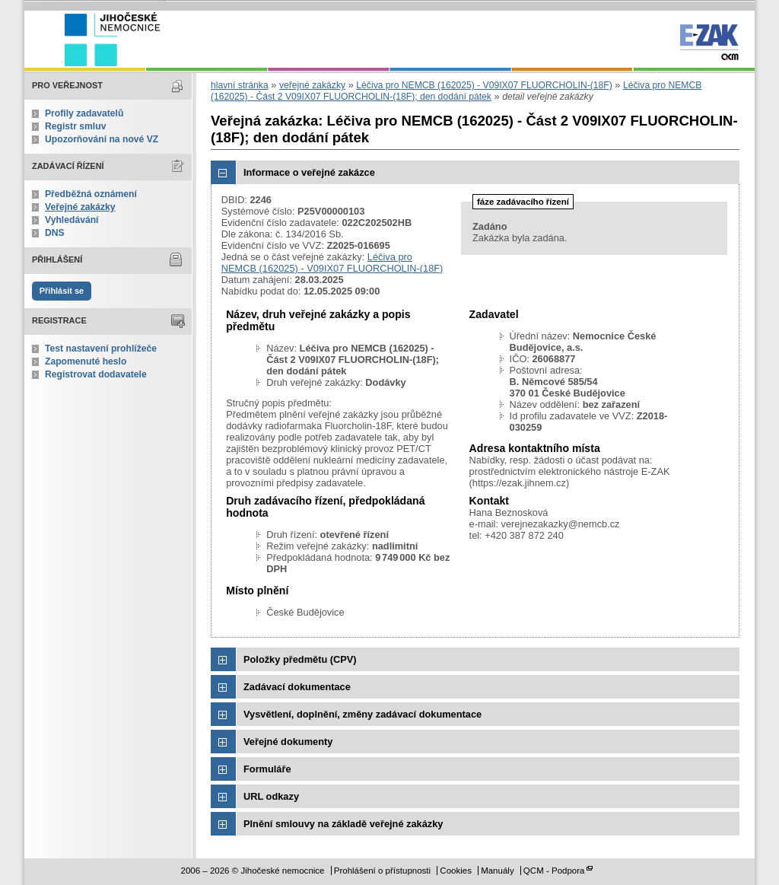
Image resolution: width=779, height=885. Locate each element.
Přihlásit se (62, 290)
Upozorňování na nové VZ (101, 139)
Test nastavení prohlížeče (101, 348)
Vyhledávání (72, 220)
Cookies (456, 870)
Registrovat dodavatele (96, 374)
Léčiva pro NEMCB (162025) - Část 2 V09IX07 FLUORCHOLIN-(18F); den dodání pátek (456, 91)
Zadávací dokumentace (297, 686)
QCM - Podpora (554, 870)
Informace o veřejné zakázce (309, 172)
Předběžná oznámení (91, 194)
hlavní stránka (240, 85)
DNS (55, 233)
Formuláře (267, 769)
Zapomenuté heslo (85, 361)
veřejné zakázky (312, 85)
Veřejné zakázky (80, 207)
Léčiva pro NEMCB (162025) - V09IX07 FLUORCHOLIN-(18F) (484, 85)
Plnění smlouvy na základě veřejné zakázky (343, 823)
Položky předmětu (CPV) (300, 659)
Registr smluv (75, 126)
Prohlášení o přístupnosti (382, 870)
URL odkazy (271, 796)
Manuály (497, 870)
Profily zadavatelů (84, 113)
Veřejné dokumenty (287, 741)
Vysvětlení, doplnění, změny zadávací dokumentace (362, 714)
